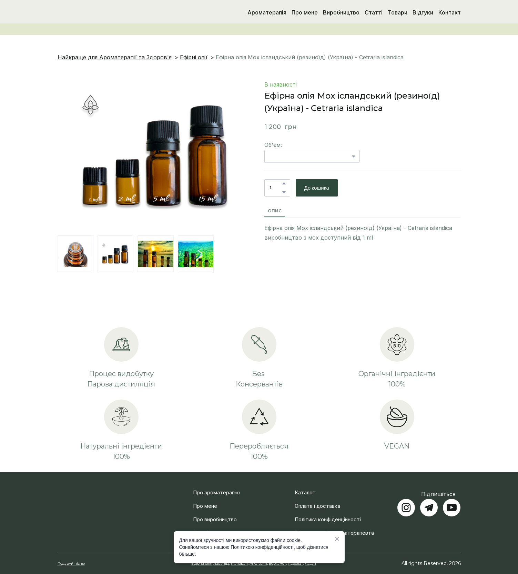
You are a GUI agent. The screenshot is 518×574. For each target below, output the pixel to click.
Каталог (305, 492)
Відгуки (423, 12)
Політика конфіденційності (328, 519)
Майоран (239, 563)
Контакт (449, 12)
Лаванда (221, 563)
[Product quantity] (275, 187)
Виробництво (341, 12)
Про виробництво (215, 519)
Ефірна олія (201, 563)
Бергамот (277, 563)
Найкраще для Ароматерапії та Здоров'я (115, 57)
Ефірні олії (193, 57)
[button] (284, 183)
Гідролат (295, 563)
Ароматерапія (266, 12)
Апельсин (258, 563)
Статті (374, 12)
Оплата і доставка (317, 506)
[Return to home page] (93, 12)
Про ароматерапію (216, 492)
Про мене (305, 12)
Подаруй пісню (71, 563)
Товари (397, 12)
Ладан (310, 563)
